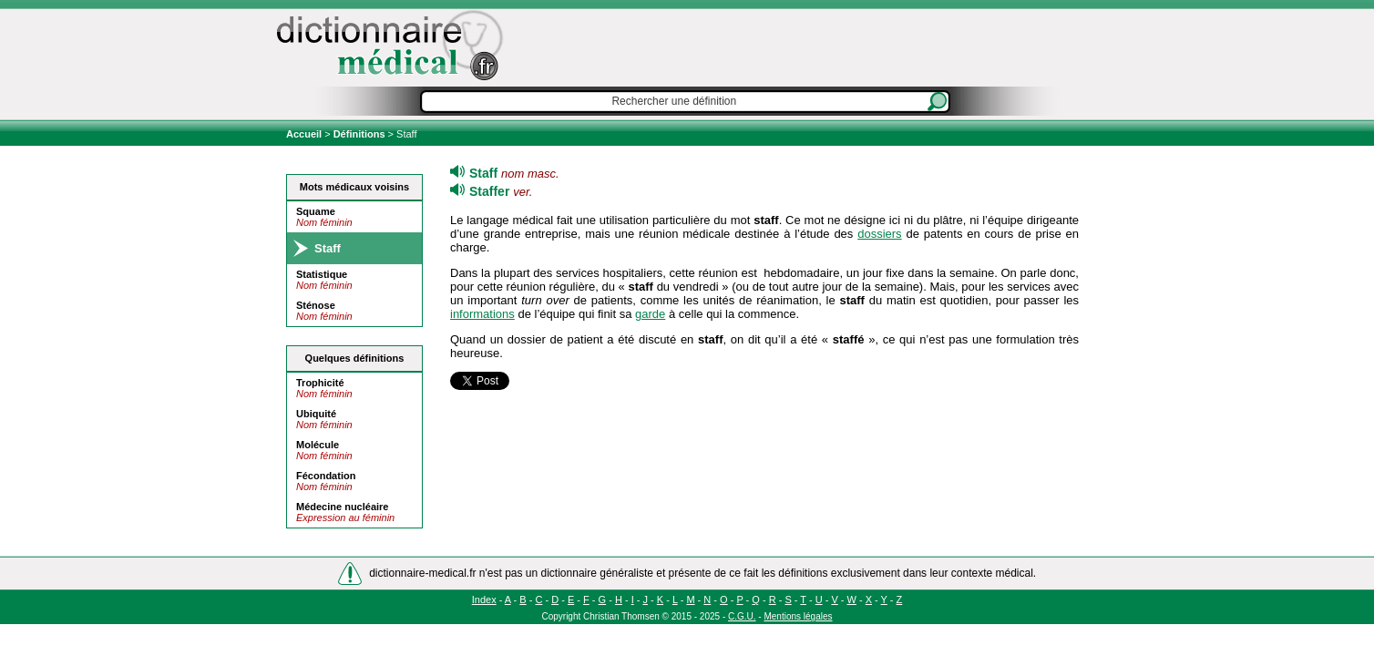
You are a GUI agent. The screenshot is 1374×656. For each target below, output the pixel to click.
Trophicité (320, 382)
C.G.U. (742, 616)
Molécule (317, 444)
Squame (315, 211)
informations (482, 314)
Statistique (321, 274)
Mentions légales (798, 616)
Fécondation (325, 475)
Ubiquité (316, 413)
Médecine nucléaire (342, 506)
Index (484, 599)
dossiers (879, 234)
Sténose (315, 305)
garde (650, 314)
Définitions (359, 133)
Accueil (305, 133)
